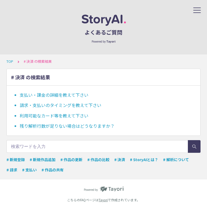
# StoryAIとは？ (144, 159)
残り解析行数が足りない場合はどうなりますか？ (67, 126)
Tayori (103, 200)
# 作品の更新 (71, 159)
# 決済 (119, 159)
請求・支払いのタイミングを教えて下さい (60, 105)
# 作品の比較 (98, 159)
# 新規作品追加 (43, 159)
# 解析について (176, 159)
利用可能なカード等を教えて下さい (54, 115)
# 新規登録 (15, 159)
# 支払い (29, 169)
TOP (9, 61)
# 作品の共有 (53, 169)
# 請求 (11, 169)
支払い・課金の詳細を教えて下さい (54, 95)
